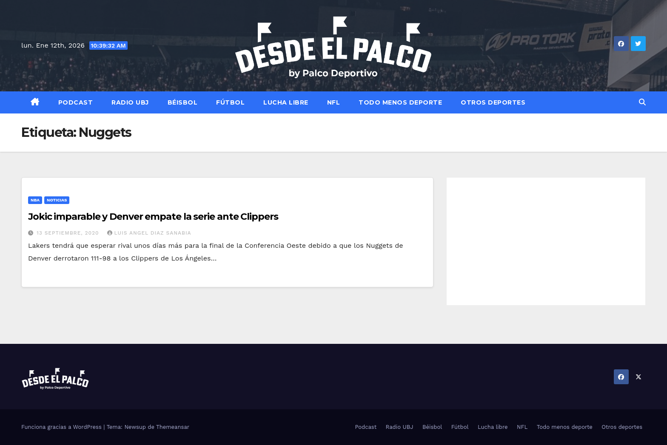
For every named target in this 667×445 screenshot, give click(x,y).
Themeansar (172, 427)
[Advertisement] (546, 241)
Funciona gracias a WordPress (62, 427)
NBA (35, 200)
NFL (333, 102)
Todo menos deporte (400, 102)
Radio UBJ (130, 102)
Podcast (75, 102)
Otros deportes (493, 102)
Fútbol (230, 102)
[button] (642, 102)
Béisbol (183, 102)
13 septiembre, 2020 (69, 233)
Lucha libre (285, 102)
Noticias (57, 200)
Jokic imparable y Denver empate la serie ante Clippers (153, 216)
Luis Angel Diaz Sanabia (149, 233)
